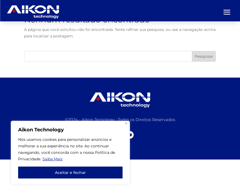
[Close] (126, 123)
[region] (70, 152)
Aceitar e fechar (70, 172)
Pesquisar (204, 56)
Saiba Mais (52, 159)
